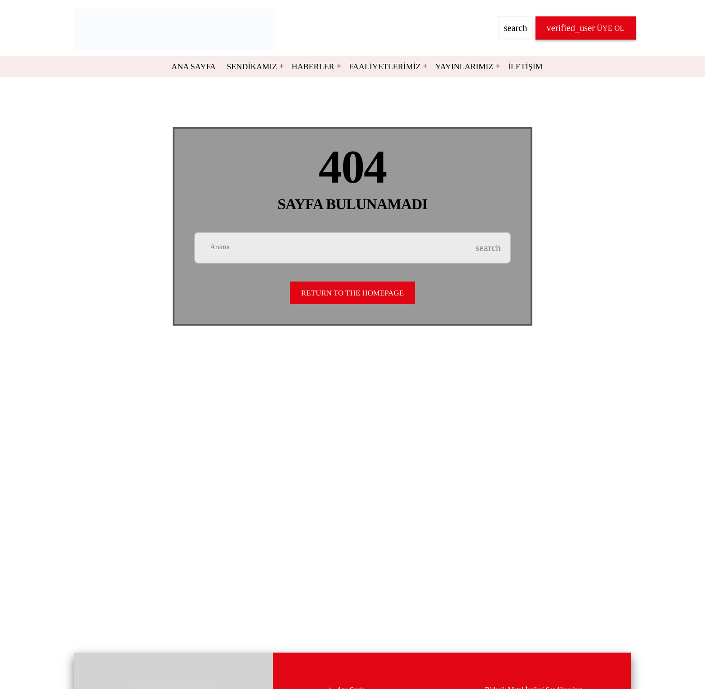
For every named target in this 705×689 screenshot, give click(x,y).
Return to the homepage (352, 293)
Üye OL (586, 28)
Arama (220, 247)
